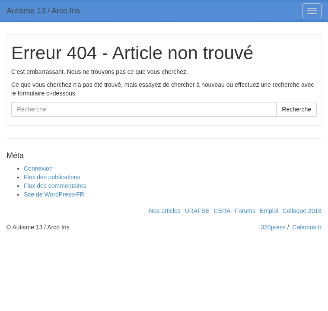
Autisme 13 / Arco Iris (43, 10)
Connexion (38, 168)
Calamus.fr (307, 227)
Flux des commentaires (55, 185)
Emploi (269, 210)
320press (273, 227)
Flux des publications (52, 177)
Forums (245, 210)
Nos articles (165, 210)
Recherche (296, 109)
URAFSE (197, 210)
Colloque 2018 (302, 210)
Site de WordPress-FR (54, 194)
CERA (222, 210)
